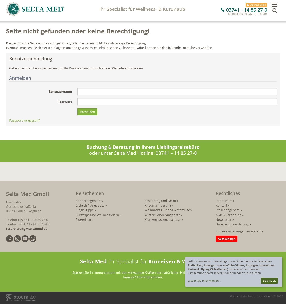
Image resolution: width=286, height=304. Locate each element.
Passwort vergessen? (24, 120)
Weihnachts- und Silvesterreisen (168, 210)
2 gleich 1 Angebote (90, 205)
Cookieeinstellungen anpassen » (239, 231)
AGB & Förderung (228, 215)
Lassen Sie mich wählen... (204, 280)
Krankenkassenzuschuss (163, 219)
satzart (269, 296)
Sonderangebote (88, 201)
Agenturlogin (226, 239)
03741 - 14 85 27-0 (244, 9)
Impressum (224, 201)
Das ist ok (269, 280)
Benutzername (60, 91)
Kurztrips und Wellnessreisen (97, 215)
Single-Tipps (85, 210)
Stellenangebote (228, 210)
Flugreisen (83, 219)
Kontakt (221, 205)
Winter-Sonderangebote (162, 215)
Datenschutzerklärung (232, 224)
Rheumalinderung (158, 205)
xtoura (234, 296)
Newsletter (224, 219)
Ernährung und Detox (160, 201)
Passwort (64, 102)
